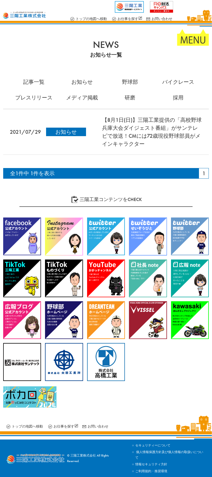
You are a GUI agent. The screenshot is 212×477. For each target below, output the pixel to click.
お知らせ (82, 81)
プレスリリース (33, 97)
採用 (178, 97)
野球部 (130, 81)
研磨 (130, 97)
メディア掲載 (82, 97)
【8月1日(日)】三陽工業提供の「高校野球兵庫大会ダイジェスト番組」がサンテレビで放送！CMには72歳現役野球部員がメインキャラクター (152, 131)
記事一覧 (33, 81)
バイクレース (178, 81)
